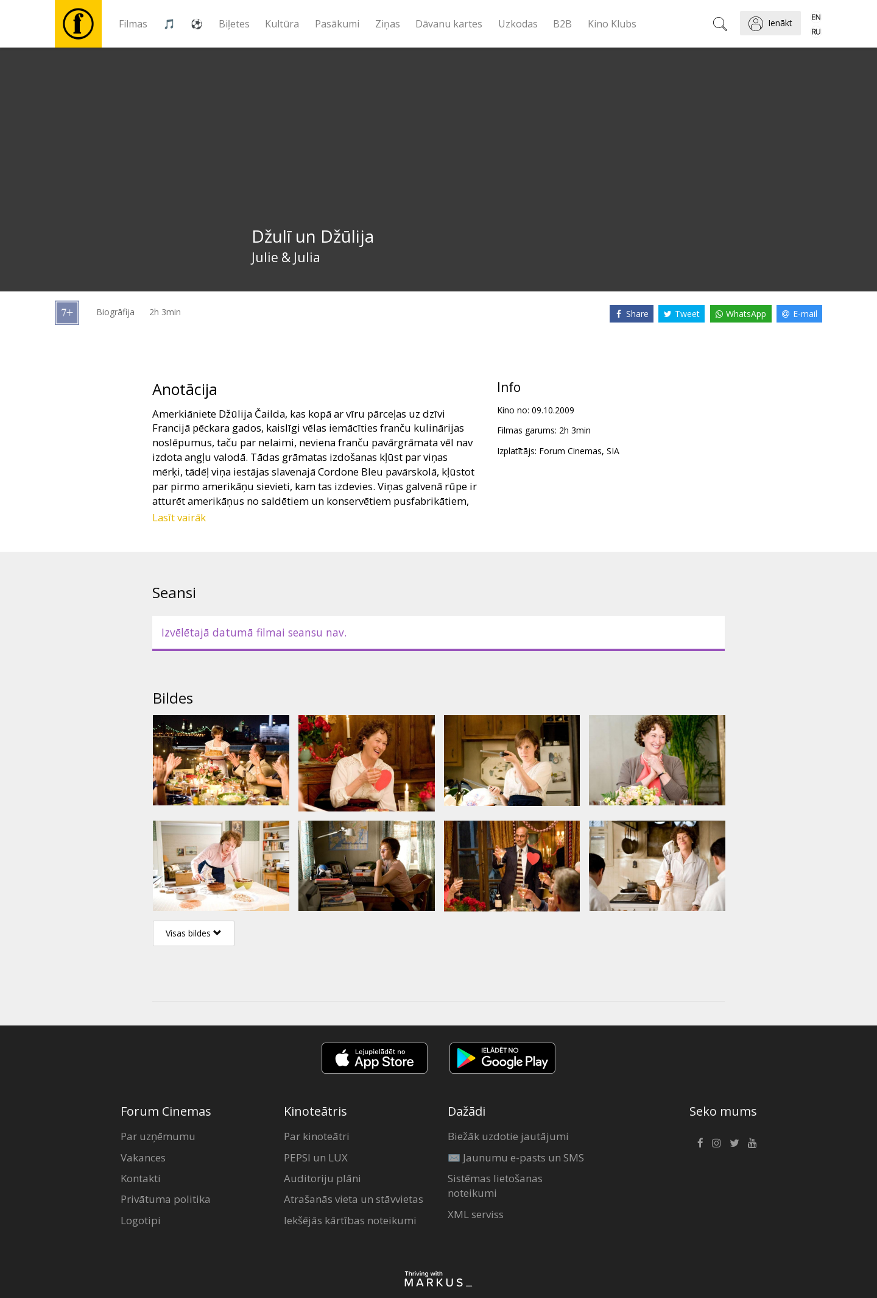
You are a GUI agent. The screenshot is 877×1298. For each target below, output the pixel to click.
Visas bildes (194, 933)
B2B (562, 23)
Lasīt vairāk (179, 517)
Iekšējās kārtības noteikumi (350, 1220)
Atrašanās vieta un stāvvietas (353, 1199)
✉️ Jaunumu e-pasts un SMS (516, 1157)
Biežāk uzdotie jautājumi (508, 1136)
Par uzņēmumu (158, 1136)
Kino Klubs (612, 23)
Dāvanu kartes (448, 23)
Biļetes (234, 23)
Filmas (133, 23)
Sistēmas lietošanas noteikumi (495, 1185)
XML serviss (476, 1214)
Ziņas (387, 23)
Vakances (143, 1157)
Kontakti (141, 1178)
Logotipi (141, 1220)
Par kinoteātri (317, 1136)
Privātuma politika (166, 1199)
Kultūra (282, 23)
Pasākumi (337, 23)
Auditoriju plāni (322, 1178)
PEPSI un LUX (316, 1157)
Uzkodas (518, 23)
